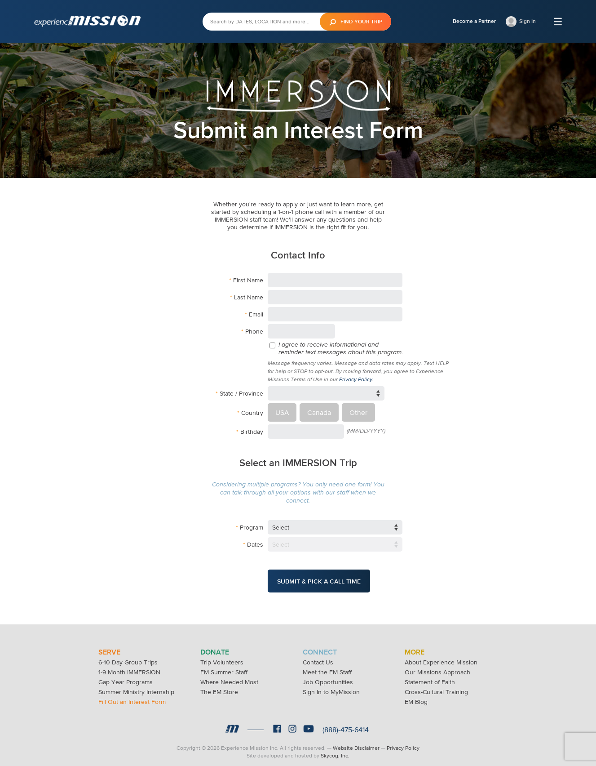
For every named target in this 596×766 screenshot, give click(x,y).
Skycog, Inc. (335, 751)
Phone (254, 331)
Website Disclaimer (356, 743)
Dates (255, 542)
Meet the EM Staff (327, 667)
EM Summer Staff (223, 667)
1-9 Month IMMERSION (129, 667)
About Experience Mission (441, 657)
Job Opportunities (328, 677)
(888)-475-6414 (345, 725)
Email (256, 314)
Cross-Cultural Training (436, 687)
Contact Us (318, 657)
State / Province (241, 393)
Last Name (248, 297)
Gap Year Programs (125, 677)
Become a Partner (474, 21)
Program (251, 525)
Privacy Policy (355, 380)
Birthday (251, 429)
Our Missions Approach (437, 667)
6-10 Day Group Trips (128, 657)
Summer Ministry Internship (136, 687)
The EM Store (219, 687)
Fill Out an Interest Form (132, 697)
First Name (248, 280)
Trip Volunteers (221, 657)
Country (252, 411)
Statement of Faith (430, 677)
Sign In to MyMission (331, 687)
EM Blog (416, 697)
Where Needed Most (229, 677)
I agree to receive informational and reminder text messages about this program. (340, 349)
